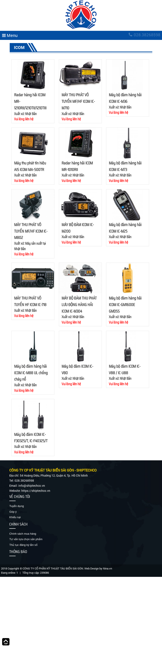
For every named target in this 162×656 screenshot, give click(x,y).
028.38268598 (144, 34)
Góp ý (13, 511)
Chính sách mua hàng (22, 533)
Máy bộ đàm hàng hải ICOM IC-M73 (125, 166)
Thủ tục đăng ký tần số (23, 544)
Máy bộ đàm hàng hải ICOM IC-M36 (125, 98)
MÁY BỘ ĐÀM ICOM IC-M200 (78, 227)
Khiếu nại (15, 517)
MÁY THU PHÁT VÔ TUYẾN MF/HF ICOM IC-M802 (30, 231)
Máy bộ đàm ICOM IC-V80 (77, 369)
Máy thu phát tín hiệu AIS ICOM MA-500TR (30, 166)
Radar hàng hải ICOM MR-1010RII (77, 166)
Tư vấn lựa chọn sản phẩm (25, 539)
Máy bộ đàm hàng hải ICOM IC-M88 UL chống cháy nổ (31, 373)
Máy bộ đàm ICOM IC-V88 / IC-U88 (124, 369)
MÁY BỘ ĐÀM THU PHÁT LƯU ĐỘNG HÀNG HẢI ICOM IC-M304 (79, 304)
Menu (10, 35)
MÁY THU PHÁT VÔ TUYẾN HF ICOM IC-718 (30, 301)
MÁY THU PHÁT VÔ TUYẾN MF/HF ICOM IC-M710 (78, 101)
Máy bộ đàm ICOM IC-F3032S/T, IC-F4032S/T (30, 437)
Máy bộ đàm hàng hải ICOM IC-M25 (125, 227)
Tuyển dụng (16, 506)
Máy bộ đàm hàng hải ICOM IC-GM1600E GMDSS (125, 304)
